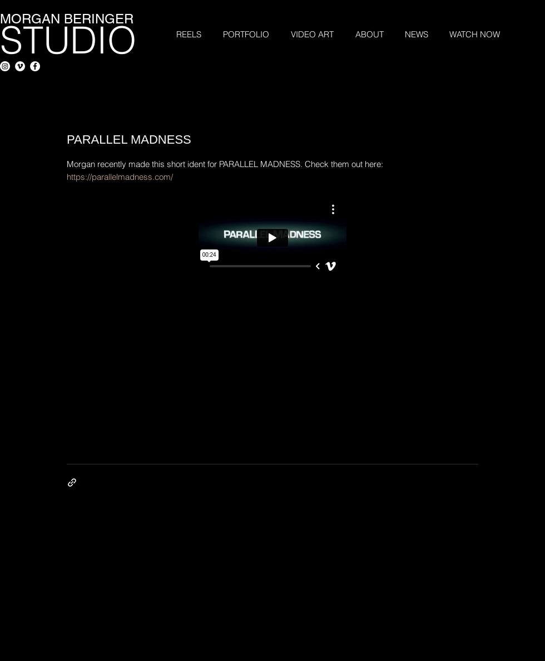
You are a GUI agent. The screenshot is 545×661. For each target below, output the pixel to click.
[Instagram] (5, 66)
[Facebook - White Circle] (35, 66)
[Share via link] (72, 482)
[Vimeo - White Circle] (20, 66)
